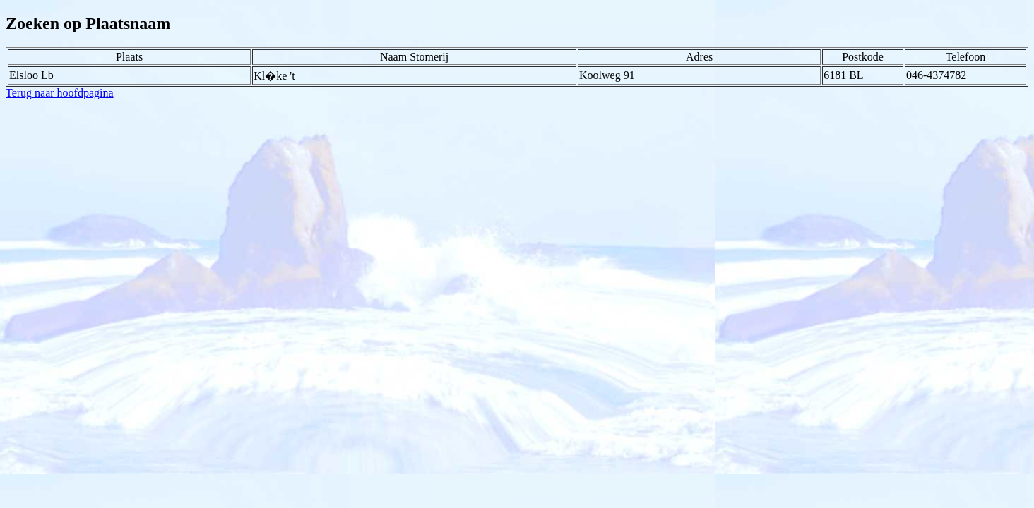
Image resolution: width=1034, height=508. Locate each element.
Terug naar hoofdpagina (60, 93)
